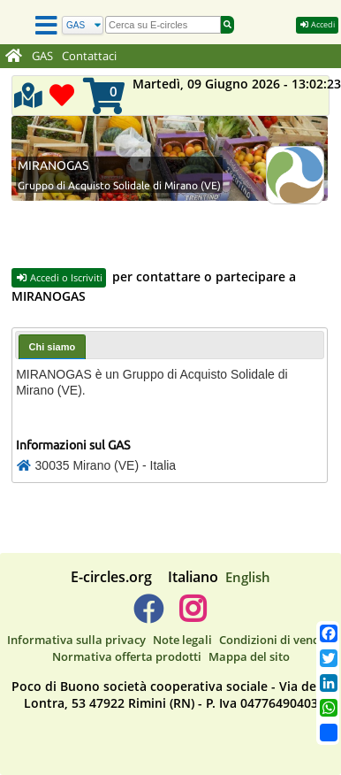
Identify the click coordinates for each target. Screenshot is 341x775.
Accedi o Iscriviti (58, 277)
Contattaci (89, 56)
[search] (163, 25)
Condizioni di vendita (277, 640)
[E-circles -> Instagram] (192, 616)
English (247, 577)
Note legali (182, 640)
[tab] (53, 346)
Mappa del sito (249, 656)
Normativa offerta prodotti (126, 656)
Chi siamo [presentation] (52, 346)
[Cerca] (82, 25)
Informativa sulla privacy (76, 640)
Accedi (317, 24)
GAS (42, 56)
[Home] (13, 56)
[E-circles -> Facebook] (148, 616)
